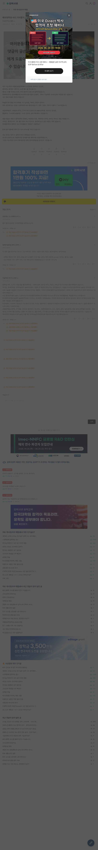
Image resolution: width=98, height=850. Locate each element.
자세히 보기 (49, 71)
